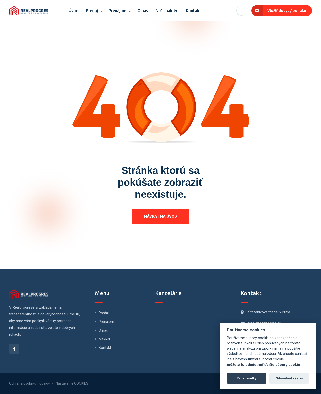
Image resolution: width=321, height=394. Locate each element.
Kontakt (193, 10)
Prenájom (117, 10)
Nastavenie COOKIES (72, 383)
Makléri (104, 339)
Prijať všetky (246, 378)
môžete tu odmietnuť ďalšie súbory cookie (263, 365)
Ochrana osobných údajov (29, 383)
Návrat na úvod (160, 216)
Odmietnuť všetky (289, 378)
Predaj (92, 10)
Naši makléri (167, 10)
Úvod (73, 10)
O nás (142, 10)
